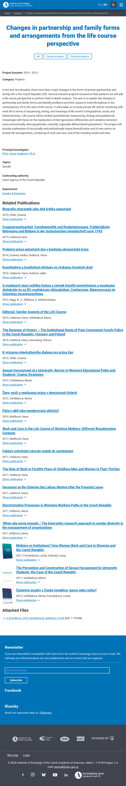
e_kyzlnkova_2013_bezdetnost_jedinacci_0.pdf (35, 618)
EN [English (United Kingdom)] (105, 4)
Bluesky (47, 712)
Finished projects (79, 56)
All (38, 56)
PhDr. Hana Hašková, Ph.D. (19, 153)
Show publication (12, 219)
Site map (12, 755)
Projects (18, 13)
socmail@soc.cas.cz (66, 766)
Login (26, 755)
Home (7, 13)
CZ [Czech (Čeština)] (99, 4)
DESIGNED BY (103, 738)
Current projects (55, 56)
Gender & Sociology (14, 193)
